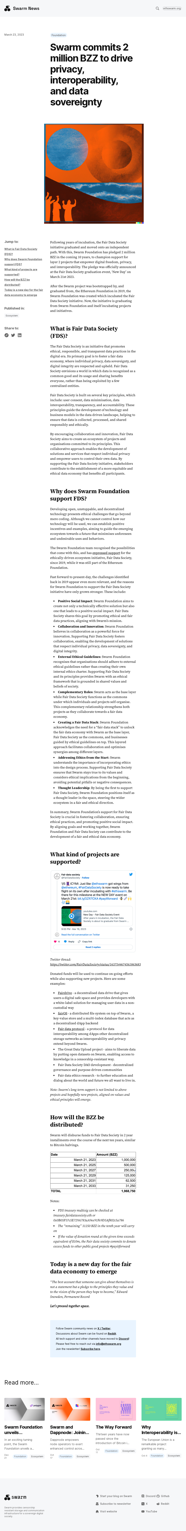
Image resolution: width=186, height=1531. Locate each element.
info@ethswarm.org (108, 1343)
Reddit (112, 1333)
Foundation (59, 35)
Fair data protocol (71, 1029)
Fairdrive (65, 993)
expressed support (106, 553)
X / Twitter (104, 1328)
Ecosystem (12, 315)
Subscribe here (90, 1348)
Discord (124, 1338)
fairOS (62, 1013)
